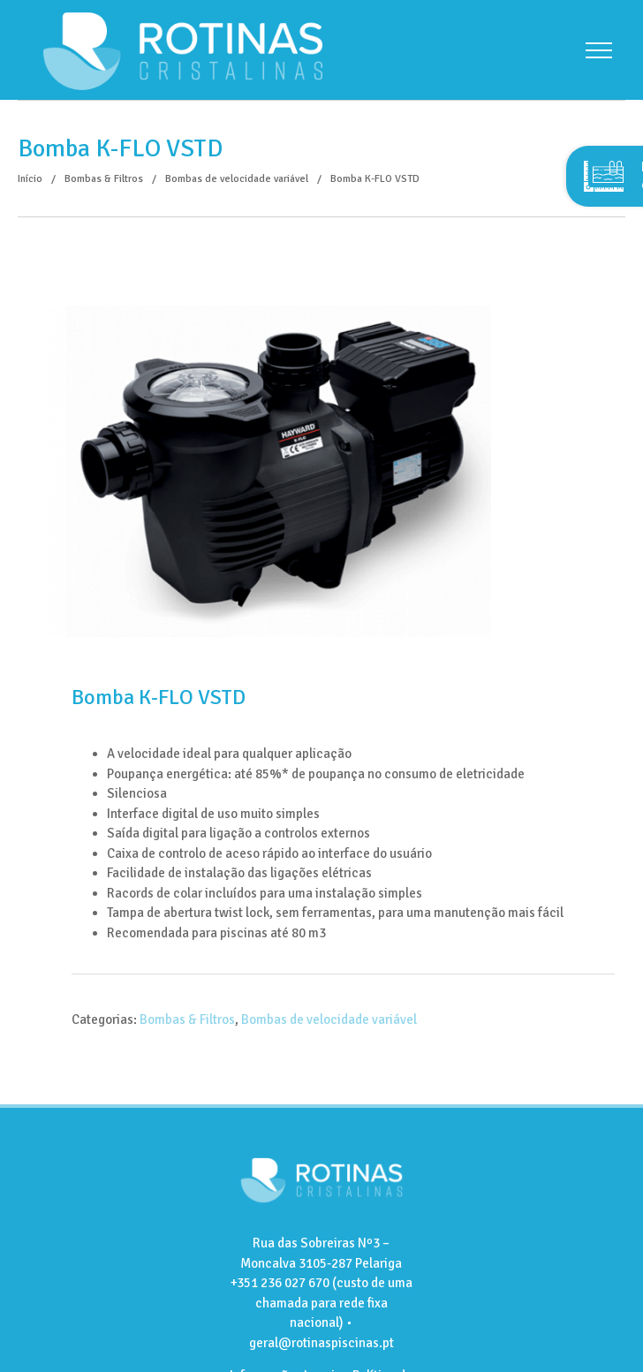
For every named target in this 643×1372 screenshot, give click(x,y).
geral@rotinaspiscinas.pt (321, 1343)
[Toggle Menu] (599, 50)
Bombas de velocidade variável (329, 1019)
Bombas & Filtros (187, 1019)
